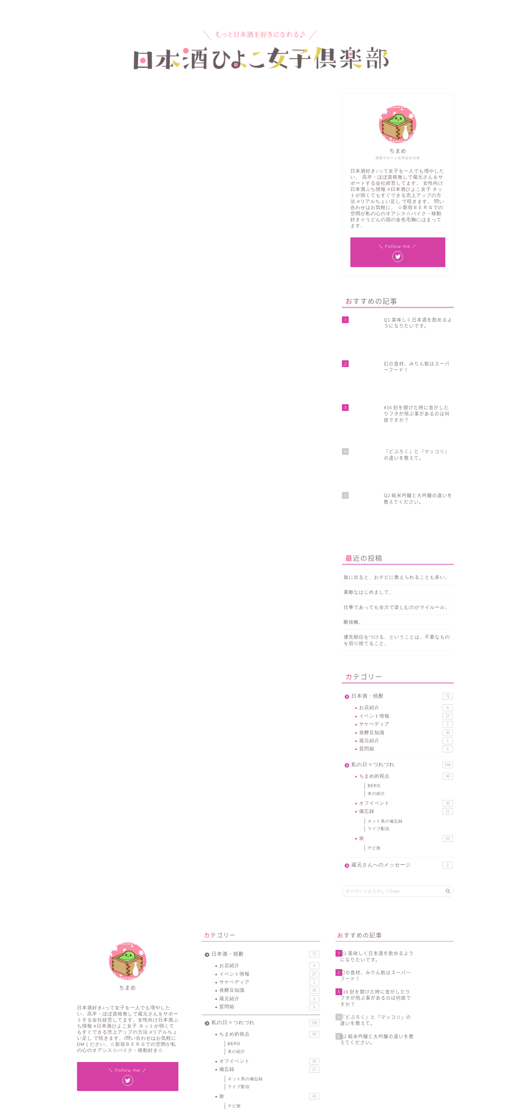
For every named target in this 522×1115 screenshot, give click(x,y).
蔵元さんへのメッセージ (401, 747)
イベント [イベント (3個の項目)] (276, 1043)
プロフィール (109, 8)
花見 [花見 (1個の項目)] (288, 1061)
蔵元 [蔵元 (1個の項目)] (302, 1061)
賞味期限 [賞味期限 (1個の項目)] (229, 1070)
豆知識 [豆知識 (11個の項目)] (210, 1070)
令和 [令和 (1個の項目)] (260, 1052)
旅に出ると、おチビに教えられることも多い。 (397, 459)
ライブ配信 (379, 711)
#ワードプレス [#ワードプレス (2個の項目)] (230, 1043)
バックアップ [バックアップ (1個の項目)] (239, 1052)
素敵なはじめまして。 (369, 474)
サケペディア (405, 606)
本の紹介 (376, 676)
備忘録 (405, 694)
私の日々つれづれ (401, 647)
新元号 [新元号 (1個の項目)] (290, 1052)
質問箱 (405, 631)
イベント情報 (405, 598)
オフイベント (405, 685)
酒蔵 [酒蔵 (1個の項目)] (246, 1070)
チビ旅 (374, 730)
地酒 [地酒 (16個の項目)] (274, 1052)
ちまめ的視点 (83, 104)
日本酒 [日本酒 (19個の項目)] (258, 1061)
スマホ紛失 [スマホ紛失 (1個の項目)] (213, 1052)
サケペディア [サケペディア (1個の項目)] (301, 1043)
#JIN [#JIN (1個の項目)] (208, 1043)
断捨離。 (354, 504)
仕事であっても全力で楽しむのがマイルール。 (397, 489)
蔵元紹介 (405, 623)
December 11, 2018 (238, 447)
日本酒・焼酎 (401, 578)
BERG (374, 668)
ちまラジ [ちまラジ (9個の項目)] (256, 1043)
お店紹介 (405, 590)
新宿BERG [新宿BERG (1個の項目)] (213, 1061)
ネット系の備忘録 (385, 703)
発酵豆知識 (405, 615)
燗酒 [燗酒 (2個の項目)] (274, 1061)
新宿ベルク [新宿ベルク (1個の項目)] (237, 1061)
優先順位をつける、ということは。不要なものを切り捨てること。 (397, 522)
